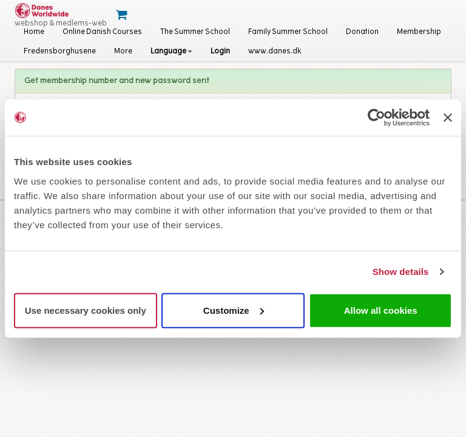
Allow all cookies (380, 310)
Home (34, 32)
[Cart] (123, 15)
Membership (419, 32)
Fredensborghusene (60, 51)
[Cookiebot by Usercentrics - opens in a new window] (376, 118)
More (123, 51)
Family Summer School (288, 32)
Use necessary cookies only (85, 310)
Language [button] (171, 51)
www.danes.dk (274, 51)
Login (220, 51)
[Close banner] (448, 117)
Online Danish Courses (102, 32)
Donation (362, 32)
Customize (233, 310)
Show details (401, 271)
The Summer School (195, 32)
